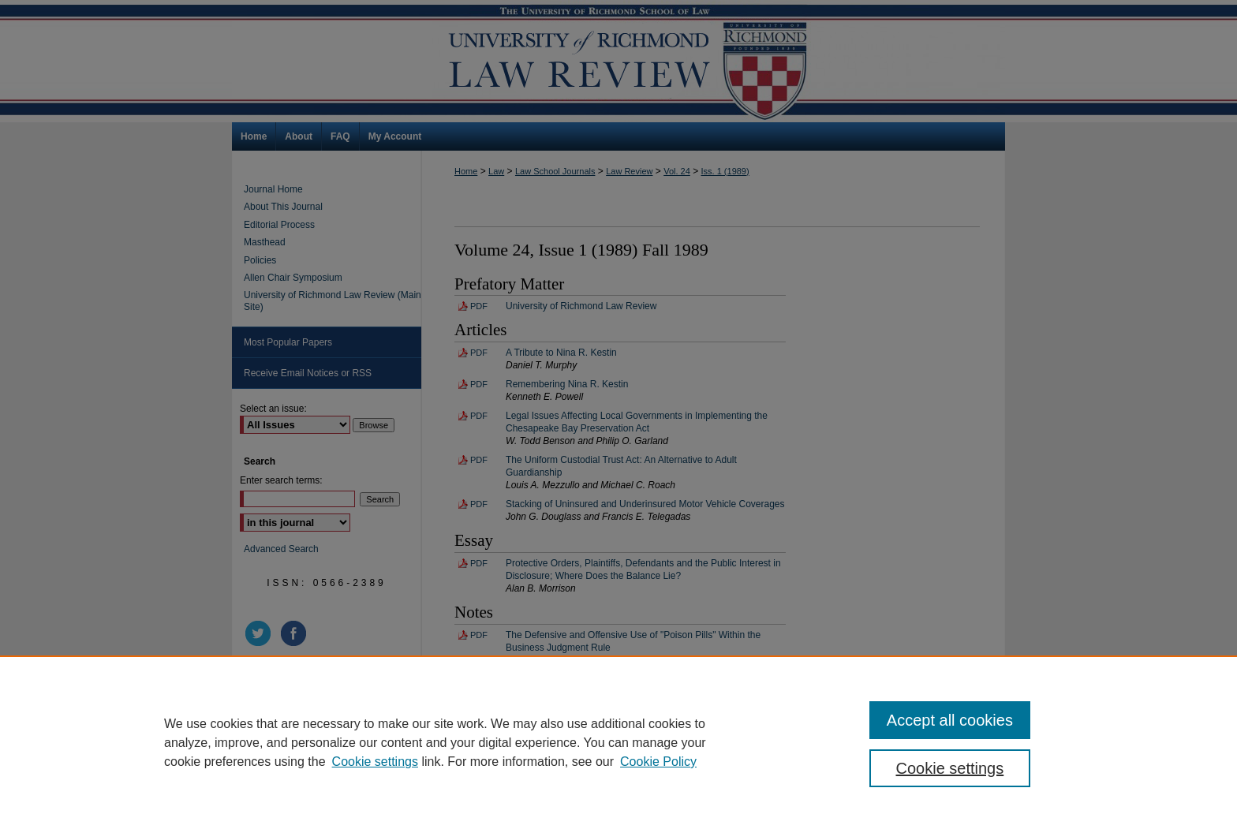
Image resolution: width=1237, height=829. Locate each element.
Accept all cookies (950, 720)
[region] (618, 742)
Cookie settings (375, 761)
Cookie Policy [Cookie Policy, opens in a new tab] (658, 761)
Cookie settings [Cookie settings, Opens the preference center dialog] (950, 768)
